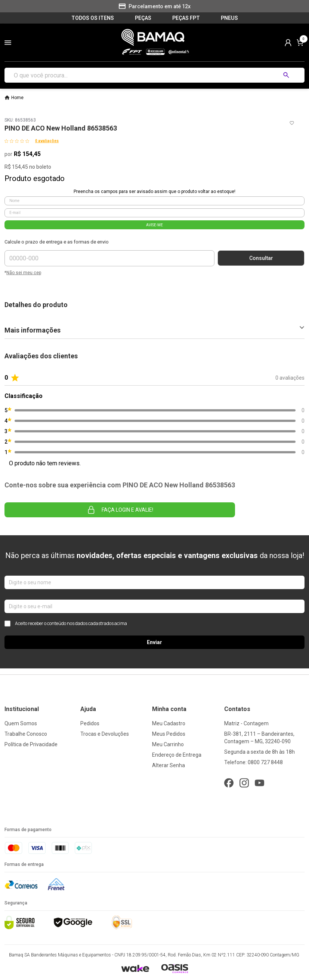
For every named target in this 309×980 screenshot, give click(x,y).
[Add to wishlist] (291, 123)
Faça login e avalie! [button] (120, 509)
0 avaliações (47, 141)
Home (17, 97)
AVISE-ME (154, 225)
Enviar (154, 642)
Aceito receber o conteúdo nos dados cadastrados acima (65, 624)
